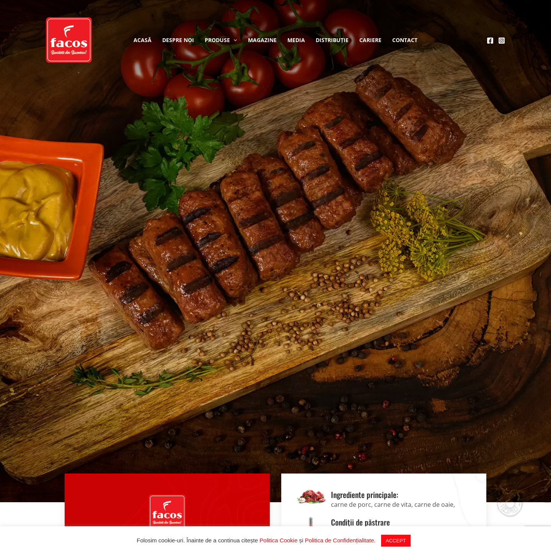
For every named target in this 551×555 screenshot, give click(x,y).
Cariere (370, 40)
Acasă (143, 40)
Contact (404, 40)
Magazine (262, 40)
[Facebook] (490, 40)
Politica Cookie (278, 540)
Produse (221, 40)
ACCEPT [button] (396, 541)
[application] (233, 40)
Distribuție (332, 40)
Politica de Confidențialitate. (340, 540)
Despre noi (178, 40)
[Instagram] (501, 40)
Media (296, 40)
